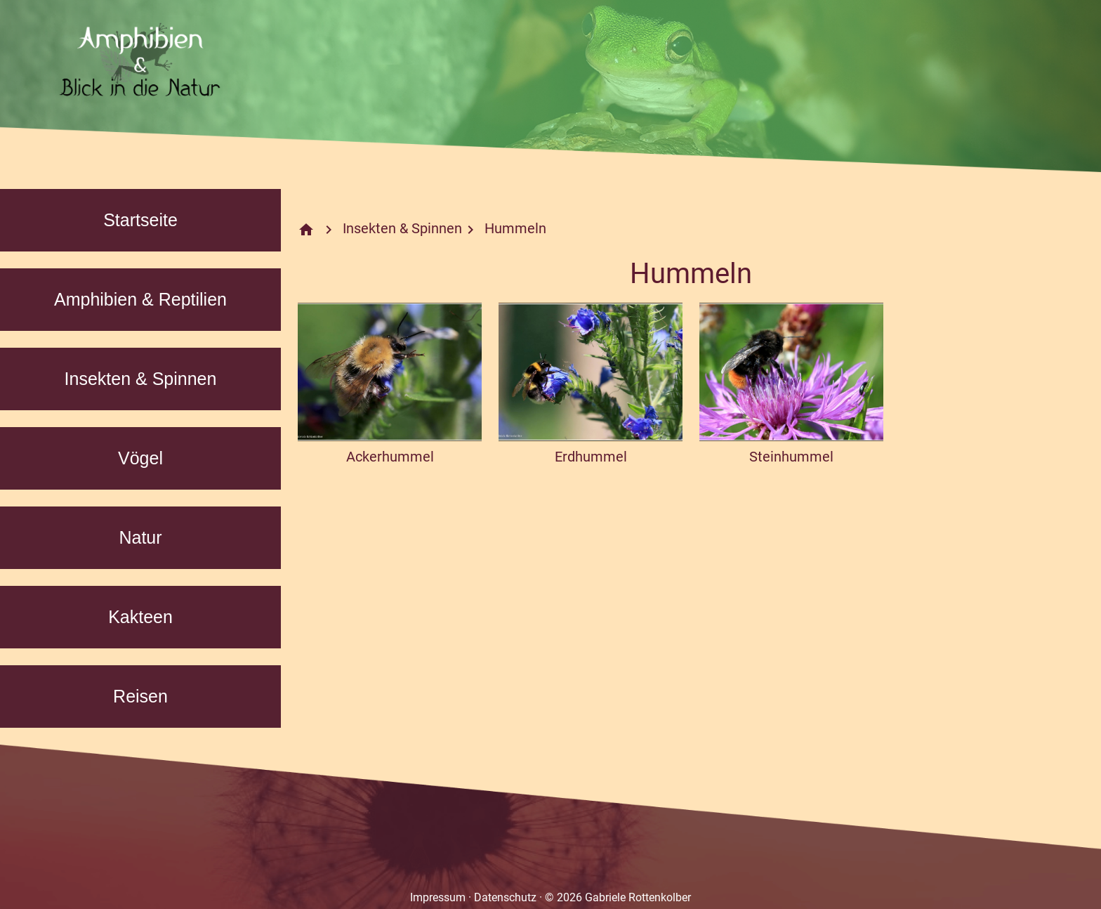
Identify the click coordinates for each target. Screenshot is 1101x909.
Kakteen (140, 617)
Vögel (140, 458)
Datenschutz (505, 897)
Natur (140, 537)
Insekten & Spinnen (141, 378)
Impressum (438, 897)
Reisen (140, 696)
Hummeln (515, 228)
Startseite (140, 220)
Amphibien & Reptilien (140, 299)
